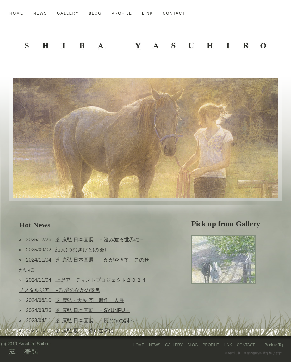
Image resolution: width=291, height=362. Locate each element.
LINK (147, 13)
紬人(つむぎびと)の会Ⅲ (82, 249)
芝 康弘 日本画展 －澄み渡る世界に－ (99, 239)
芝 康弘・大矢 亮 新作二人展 (89, 300)
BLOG (95, 13)
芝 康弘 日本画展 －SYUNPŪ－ (92, 310)
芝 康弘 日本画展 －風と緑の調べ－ (97, 320)
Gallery (248, 224)
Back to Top (274, 345)
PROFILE (122, 13)
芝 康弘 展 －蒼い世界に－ (87, 330)
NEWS (40, 13)
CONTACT (174, 13)
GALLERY (68, 13)
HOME (16, 13)
